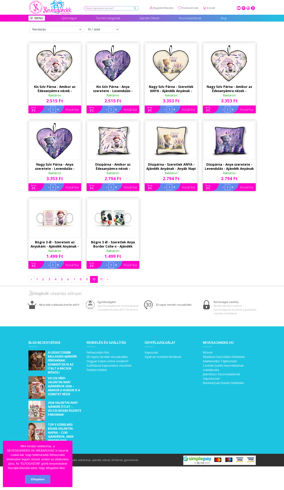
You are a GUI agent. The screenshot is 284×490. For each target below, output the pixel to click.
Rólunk (207, 352)
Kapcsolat (151, 352)
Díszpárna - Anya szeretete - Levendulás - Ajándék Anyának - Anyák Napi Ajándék (229, 166)
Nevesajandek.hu (218, 343)
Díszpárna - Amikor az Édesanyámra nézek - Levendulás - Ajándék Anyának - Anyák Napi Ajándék (112, 166)
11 (101, 279)
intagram (248, 8)
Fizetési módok (97, 370)
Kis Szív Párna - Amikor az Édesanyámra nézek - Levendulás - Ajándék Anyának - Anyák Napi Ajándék (54, 88)
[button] (66, 468)
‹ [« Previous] (31, 279)
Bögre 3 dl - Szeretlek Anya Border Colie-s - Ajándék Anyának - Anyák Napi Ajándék (113, 244)
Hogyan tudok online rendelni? (107, 361)
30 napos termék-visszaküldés (107, 357)
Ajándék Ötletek (149, 18)
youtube (239, 8)
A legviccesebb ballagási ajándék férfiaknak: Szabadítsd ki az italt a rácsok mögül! (62, 362)
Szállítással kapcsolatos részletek (109, 366)
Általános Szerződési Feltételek (224, 357)
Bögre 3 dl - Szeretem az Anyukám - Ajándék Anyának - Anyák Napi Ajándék (55, 244)
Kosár (211, 8)
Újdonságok (69, 18)
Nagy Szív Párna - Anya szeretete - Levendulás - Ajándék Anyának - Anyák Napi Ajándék (55, 166)
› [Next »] (107, 279)
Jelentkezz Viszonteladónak (221, 374)
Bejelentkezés (163, 8)
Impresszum (211, 379)
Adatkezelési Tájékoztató (220, 361)
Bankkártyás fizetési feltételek (223, 383)
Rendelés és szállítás (106, 343)
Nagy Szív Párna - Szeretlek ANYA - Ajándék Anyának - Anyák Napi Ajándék (171, 88)
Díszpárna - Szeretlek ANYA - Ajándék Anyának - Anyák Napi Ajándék (171, 166)
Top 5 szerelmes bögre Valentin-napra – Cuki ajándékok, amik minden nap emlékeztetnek (61, 435)
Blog (223, 18)
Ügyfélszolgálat (160, 343)
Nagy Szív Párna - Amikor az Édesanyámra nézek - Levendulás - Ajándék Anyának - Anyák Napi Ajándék (229, 88)
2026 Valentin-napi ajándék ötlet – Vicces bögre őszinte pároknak (64, 409)
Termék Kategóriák (108, 18)
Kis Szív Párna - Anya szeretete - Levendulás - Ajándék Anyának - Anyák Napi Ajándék (113, 88)
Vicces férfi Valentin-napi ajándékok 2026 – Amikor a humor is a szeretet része (64, 386)
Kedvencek (190, 8)
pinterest (243, 8)
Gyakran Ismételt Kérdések (163, 357)
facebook (253, 8)
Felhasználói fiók (98, 352)
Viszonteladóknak (190, 18)
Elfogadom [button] (37, 479)
